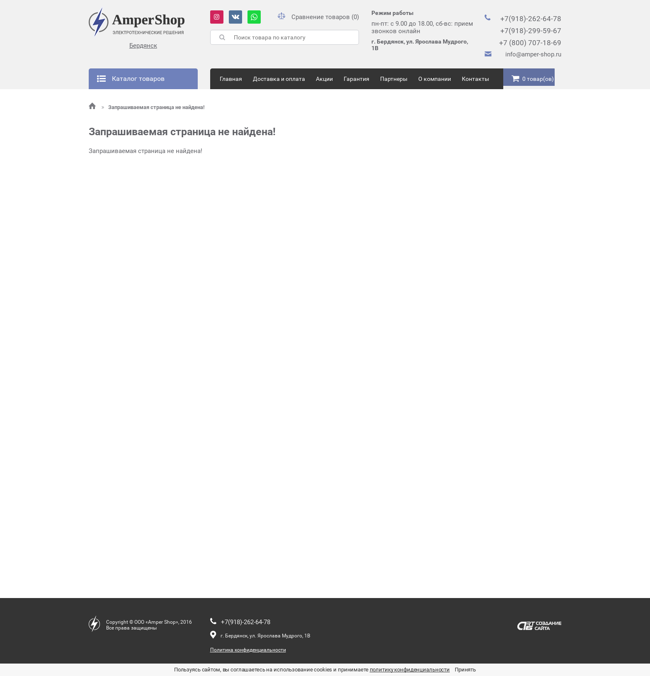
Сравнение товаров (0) (318, 17)
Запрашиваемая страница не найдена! (153, 107)
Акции (324, 78)
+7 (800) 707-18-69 (530, 43)
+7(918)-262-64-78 (530, 19)
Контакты (475, 78)
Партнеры (393, 78)
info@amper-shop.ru (533, 54)
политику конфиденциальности (410, 669)
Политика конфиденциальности (248, 650)
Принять (465, 669)
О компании (434, 78)
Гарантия (356, 78)
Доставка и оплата (279, 78)
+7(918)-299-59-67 (530, 31)
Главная (231, 78)
